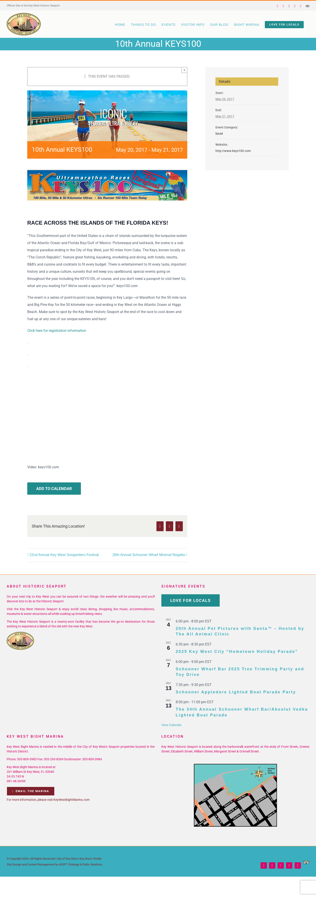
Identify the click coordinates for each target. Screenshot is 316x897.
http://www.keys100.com (233, 151)
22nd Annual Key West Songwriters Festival (64, 555)
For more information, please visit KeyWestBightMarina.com (48, 799)
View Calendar (171, 725)
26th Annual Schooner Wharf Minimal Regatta (148, 555)
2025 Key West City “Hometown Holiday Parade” (237, 651)
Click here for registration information (56, 330)
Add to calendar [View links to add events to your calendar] (54, 488)
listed (219, 133)
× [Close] (184, 70)
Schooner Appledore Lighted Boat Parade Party (236, 692)
